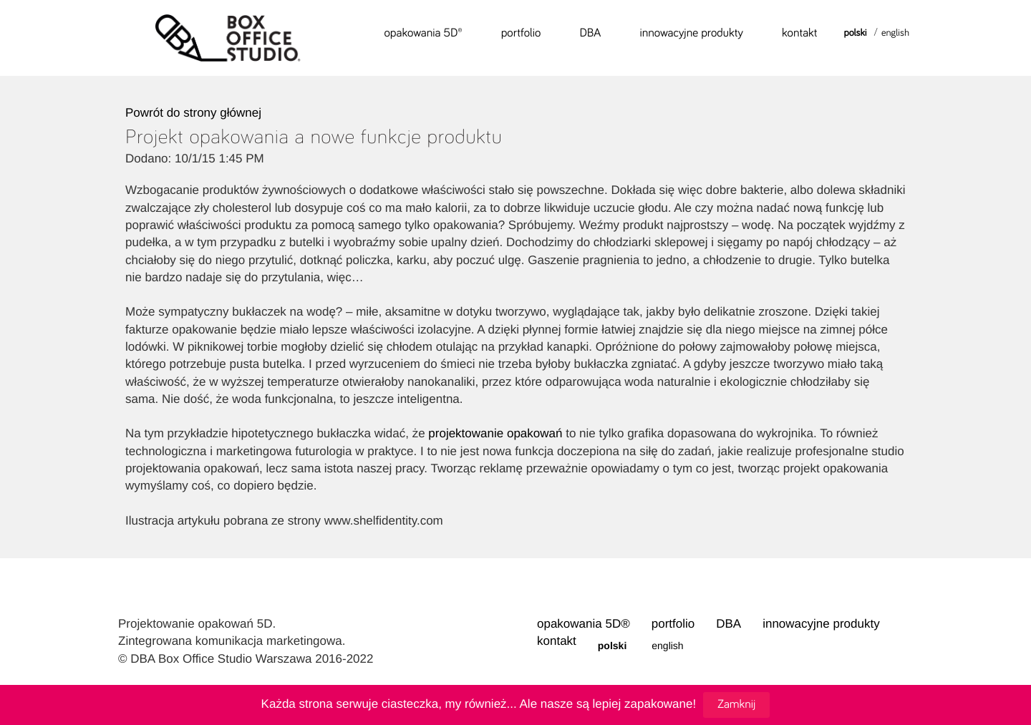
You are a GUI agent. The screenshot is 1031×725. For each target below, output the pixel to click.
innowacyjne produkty (691, 32)
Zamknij (736, 703)
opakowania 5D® (423, 32)
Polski (855, 32)
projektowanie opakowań (495, 433)
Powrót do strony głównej (193, 113)
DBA (590, 32)
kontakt (800, 32)
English (895, 32)
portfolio (521, 32)
